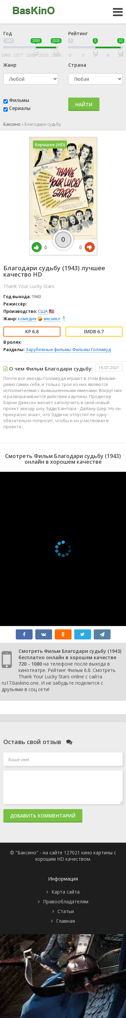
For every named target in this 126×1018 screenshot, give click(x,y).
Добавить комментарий (43, 815)
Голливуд (101, 349)
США (43, 311)
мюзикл (52, 319)
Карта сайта (65, 892)
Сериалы (20, 108)
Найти (83, 104)
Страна (77, 65)
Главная (65, 921)
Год (7, 33)
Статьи (65, 911)
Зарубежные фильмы (48, 349)
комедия (27, 319)
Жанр (9, 65)
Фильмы (19, 100)
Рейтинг (78, 33)
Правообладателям (65, 901)
